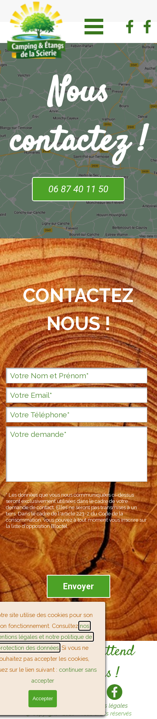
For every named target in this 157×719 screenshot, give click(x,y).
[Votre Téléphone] (76, 414)
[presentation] (65, 555)
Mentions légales (106, 705)
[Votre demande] (76, 454)
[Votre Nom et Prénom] (76, 375)
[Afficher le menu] (94, 26)
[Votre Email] (76, 395)
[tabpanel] (78, 315)
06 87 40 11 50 (78, 189)
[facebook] (130, 26)
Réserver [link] (49, 696)
